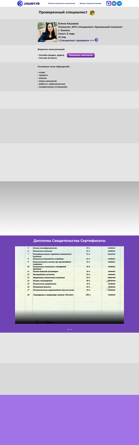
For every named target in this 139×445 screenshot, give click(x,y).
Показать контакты (81, 55)
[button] (16, 286)
